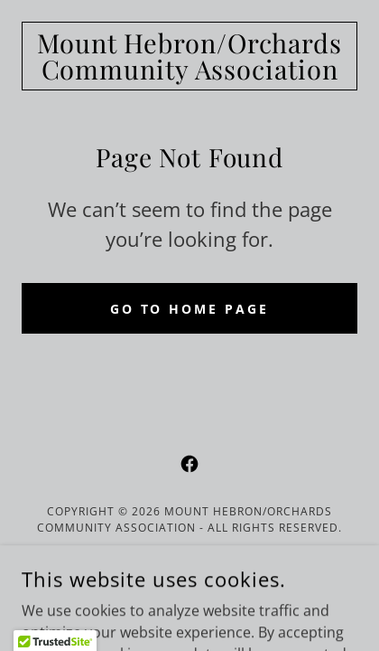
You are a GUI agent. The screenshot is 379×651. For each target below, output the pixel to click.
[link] (189, 56)
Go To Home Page (190, 308)
